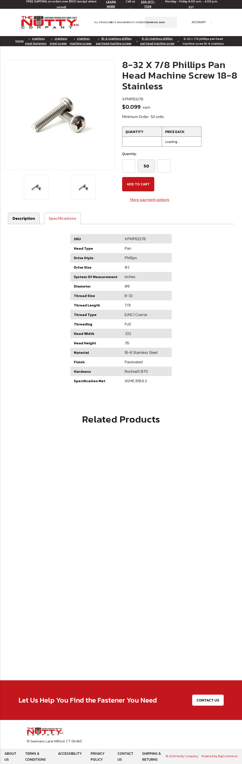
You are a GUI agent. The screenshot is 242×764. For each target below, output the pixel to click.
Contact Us (208, 700)
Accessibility (70, 753)
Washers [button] (121, 22)
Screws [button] (139, 22)
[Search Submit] (171, 22)
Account (196, 22)
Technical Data (152, 22)
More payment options (149, 200)
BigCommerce (228, 756)
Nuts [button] (112, 22)
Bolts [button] (130, 22)
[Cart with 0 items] (218, 22)
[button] (62, 218)
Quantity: (129, 153)
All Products (100, 22)
